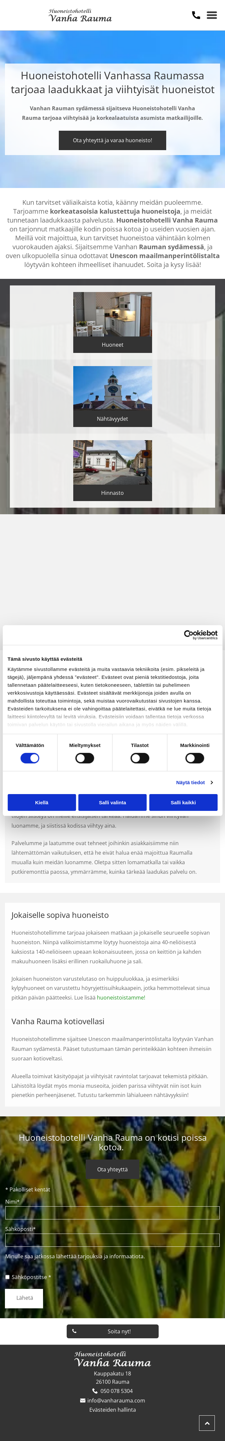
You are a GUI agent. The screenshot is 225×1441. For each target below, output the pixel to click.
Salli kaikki (183, 802)
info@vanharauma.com (116, 1400)
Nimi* (12, 1201)
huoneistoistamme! (121, 997)
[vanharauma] (59, 579)
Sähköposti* (20, 1229)
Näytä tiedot (190, 782)
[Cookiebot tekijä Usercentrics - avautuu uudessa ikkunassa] (188, 635)
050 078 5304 (117, 1391)
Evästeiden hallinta (112, 1409)
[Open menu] (212, 15)
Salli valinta (112, 802)
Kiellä (41, 802)
